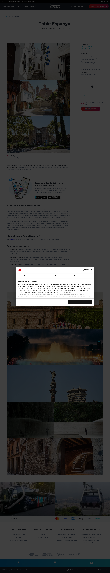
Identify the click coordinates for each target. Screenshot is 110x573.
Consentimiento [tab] (29, 275)
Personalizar (55, 302)
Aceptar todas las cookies (80, 302)
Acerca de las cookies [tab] (81, 275)
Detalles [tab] (55, 275)
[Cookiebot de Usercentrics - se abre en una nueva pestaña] (84, 270)
